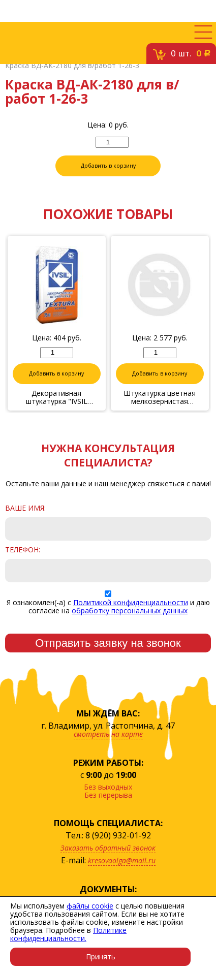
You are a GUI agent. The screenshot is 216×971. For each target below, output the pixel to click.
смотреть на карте (108, 734)
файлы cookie (90, 906)
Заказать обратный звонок (108, 848)
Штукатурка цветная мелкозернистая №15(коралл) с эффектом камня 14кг (160, 397)
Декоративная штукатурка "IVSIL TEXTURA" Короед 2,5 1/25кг (56, 397)
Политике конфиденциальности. (68, 934)
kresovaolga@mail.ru (122, 860)
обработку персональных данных (130, 610)
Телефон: (22, 550)
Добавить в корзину (108, 165)
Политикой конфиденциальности (130, 602)
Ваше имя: (25, 508)
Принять (100, 956)
